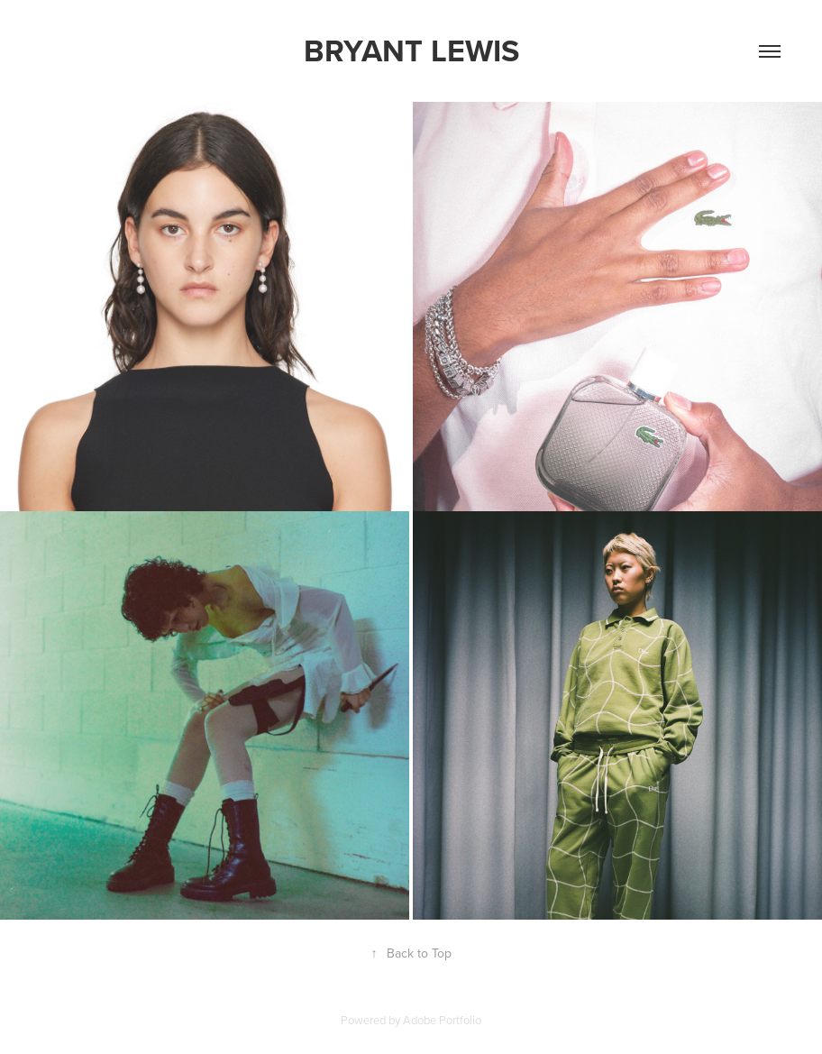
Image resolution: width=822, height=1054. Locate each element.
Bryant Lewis (411, 50)
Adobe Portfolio (442, 1020)
